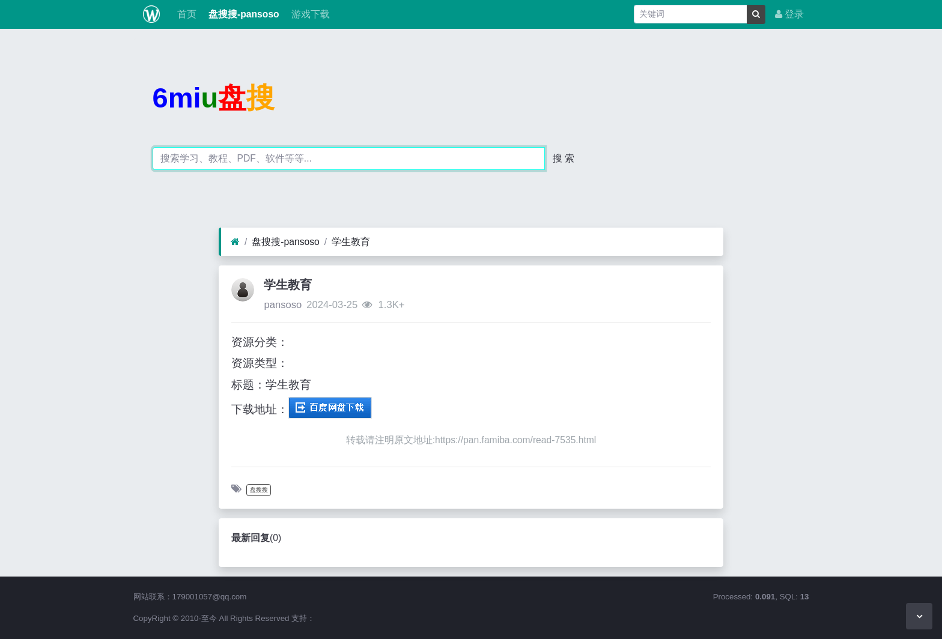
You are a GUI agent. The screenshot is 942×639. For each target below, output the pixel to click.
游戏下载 (309, 14)
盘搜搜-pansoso (242, 14)
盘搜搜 (259, 489)
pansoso (283, 304)
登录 (789, 14)
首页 (185, 14)
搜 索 (563, 158)
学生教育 (351, 242)
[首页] (235, 242)
